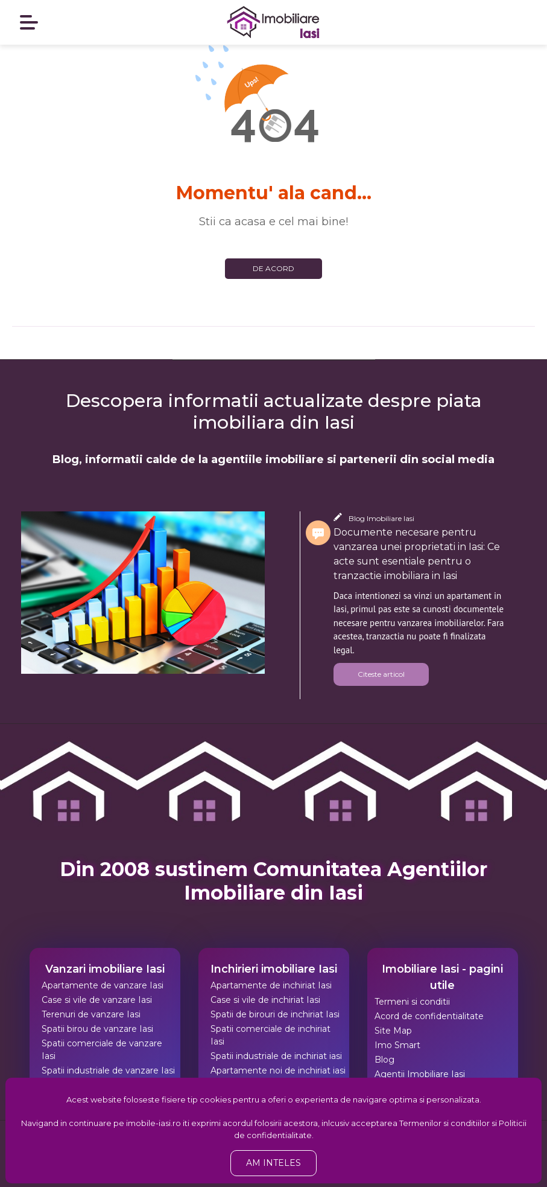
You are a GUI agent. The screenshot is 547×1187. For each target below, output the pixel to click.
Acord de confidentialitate (429, 1016)
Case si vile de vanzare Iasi (97, 999)
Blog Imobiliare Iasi (381, 518)
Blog (384, 1059)
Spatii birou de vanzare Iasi (97, 1028)
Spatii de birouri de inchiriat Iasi (275, 1014)
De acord (273, 268)
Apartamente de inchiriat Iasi (271, 985)
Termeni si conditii (412, 1001)
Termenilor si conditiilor (444, 1123)
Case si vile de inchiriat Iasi (265, 999)
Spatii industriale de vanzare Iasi (108, 1070)
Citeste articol (381, 674)
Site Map (393, 1030)
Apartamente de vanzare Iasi (102, 985)
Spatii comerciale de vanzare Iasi (102, 1049)
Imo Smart (397, 1045)
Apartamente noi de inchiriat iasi (278, 1070)
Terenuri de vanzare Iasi (91, 1014)
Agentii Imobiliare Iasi (420, 1074)
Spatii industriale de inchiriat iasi (276, 1056)
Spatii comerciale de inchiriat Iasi (270, 1035)
